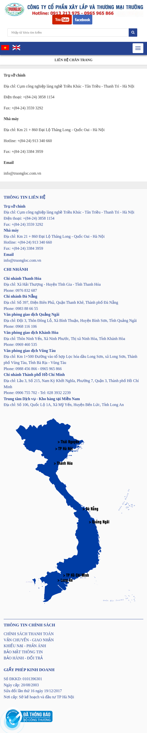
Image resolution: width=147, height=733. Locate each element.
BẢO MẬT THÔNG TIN (23, 652)
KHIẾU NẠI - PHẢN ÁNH (25, 646)
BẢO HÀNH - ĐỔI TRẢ (23, 658)
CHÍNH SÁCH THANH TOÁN (29, 634)
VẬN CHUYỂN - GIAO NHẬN (29, 640)
